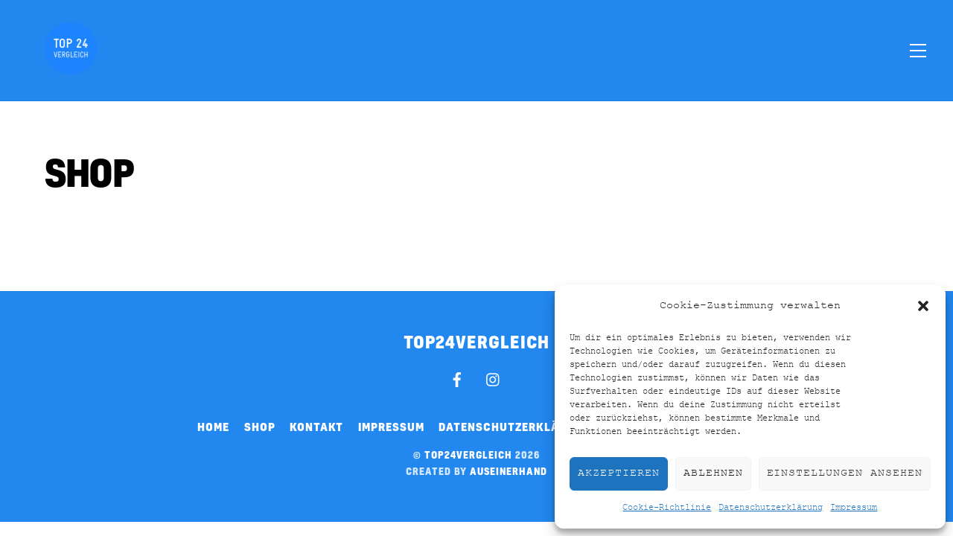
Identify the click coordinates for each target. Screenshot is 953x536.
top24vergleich (468, 455)
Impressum (853, 507)
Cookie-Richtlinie (666, 507)
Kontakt (316, 426)
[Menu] (918, 50)
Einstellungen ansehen (844, 473)
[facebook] (457, 378)
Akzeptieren (619, 473)
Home (213, 426)
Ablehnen (713, 473)
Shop (259, 426)
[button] (923, 306)
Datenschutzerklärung (770, 507)
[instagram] (494, 378)
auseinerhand (508, 471)
